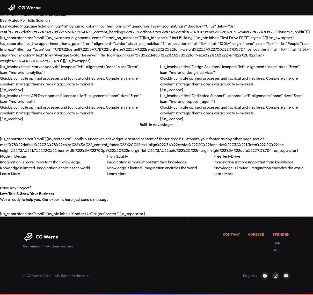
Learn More (10, 173)
